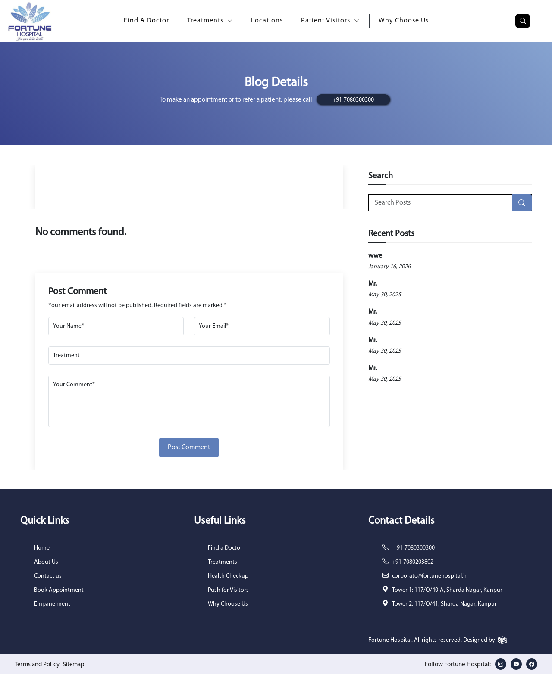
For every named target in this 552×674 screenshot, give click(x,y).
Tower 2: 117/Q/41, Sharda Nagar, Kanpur (444, 604)
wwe (375, 255)
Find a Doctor (225, 548)
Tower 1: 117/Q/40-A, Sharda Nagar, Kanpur (447, 590)
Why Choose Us (404, 20)
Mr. (372, 283)
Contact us (48, 576)
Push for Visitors (228, 590)
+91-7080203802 (412, 562)
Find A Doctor (146, 20)
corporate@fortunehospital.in (430, 576)
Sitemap (76, 665)
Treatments (222, 562)
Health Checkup (228, 576)
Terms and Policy (38, 665)
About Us (46, 562)
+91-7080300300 (353, 100)
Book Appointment (59, 590)
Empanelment (52, 604)
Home (42, 548)
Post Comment (189, 447)
